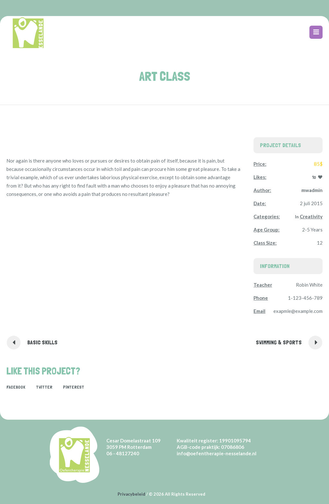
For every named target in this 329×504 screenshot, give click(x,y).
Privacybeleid (131, 494)
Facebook (15, 387)
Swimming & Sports (279, 342)
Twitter (44, 387)
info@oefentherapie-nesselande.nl (216, 453)
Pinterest (73, 387)
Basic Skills (42, 342)
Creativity (311, 216)
